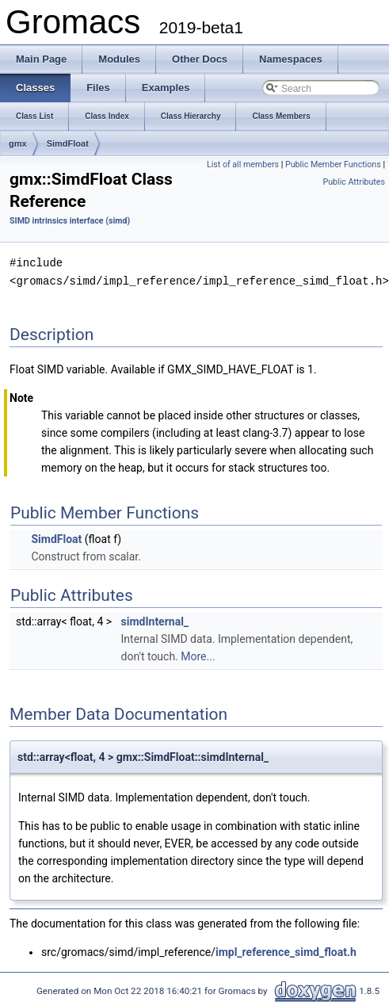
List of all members (243, 164)
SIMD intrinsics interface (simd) (70, 221)
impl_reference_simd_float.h (286, 950)
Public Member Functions (333, 164)
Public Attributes (353, 182)
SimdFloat (68, 143)
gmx (18, 143)
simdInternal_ (155, 620)
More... (198, 654)
